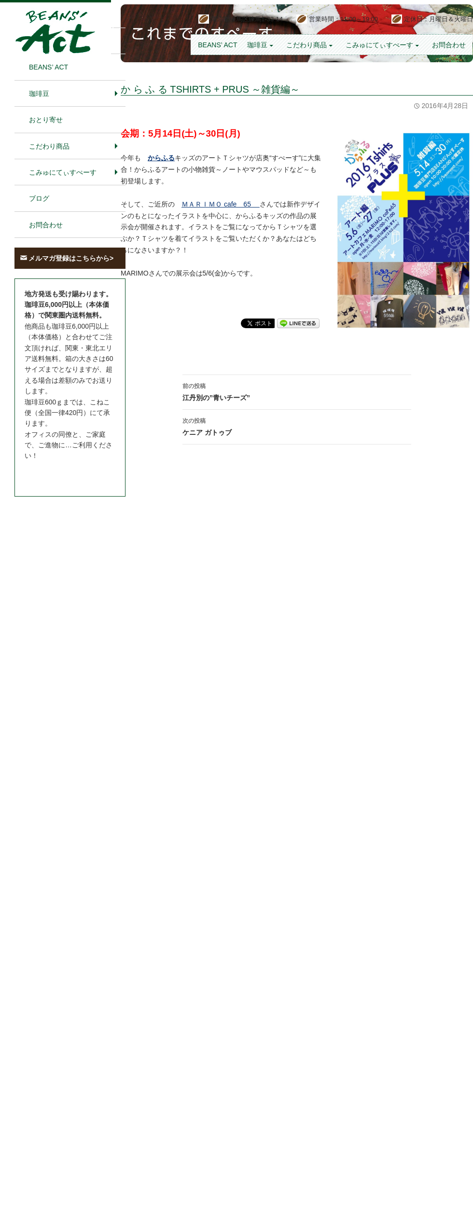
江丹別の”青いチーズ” (296, 391)
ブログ (39, 198)
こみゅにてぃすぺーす (379, 45)
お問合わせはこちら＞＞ (62, 474)
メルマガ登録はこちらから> (70, 258)
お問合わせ (449, 45)
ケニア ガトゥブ (296, 425)
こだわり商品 (306, 45)
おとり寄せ (46, 120)
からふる (161, 158)
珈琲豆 (257, 45)
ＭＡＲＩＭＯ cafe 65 (220, 204)
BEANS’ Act (217, 45)
